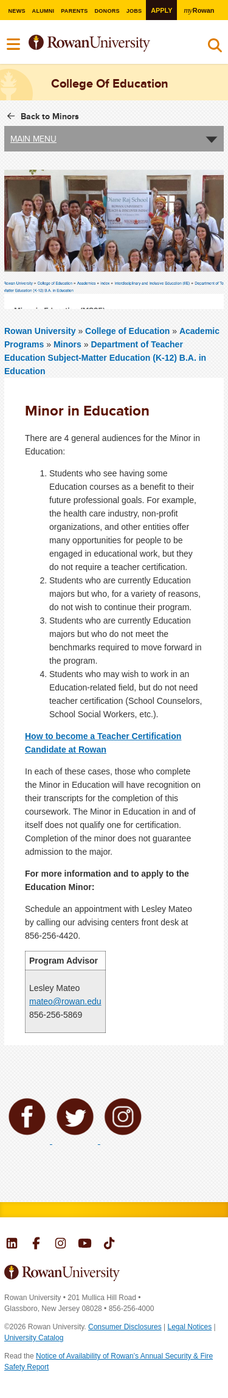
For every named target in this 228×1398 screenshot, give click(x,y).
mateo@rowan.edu (65, 1001)
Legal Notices (190, 1327)
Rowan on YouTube (84, 1245)
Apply (161, 10)
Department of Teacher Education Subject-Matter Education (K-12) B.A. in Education (105, 357)
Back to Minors (50, 116)
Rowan (199, 10)
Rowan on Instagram (60, 1245)
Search (215, 48)
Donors (107, 11)
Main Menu (33, 139)
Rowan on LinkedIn (11, 1245)
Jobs (134, 11)
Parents (74, 11)
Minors (67, 344)
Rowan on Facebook (36, 1245)
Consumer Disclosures (125, 1327)
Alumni (43, 11)
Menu (14, 44)
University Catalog (33, 1338)
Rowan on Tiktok (109, 1245)
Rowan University (105, 43)
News (16, 11)
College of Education (128, 331)
